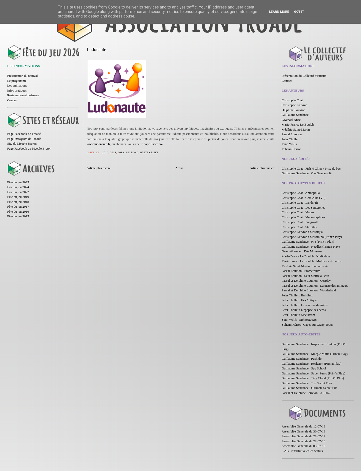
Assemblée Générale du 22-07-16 (303, 441)
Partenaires (149, 152)
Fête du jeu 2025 (18, 182)
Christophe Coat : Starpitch (299, 227)
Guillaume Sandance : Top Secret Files (307, 383)
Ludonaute (96, 49)
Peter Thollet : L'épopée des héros (304, 310)
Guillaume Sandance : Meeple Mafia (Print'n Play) (315, 354)
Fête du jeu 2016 (18, 211)
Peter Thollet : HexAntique (299, 300)
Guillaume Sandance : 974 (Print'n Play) (308, 241)
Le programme (17, 81)
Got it (299, 12)
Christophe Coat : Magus (298, 212)
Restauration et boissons (23, 95)
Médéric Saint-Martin (296, 129)
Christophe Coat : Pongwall (300, 222)
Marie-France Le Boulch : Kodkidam (306, 256)
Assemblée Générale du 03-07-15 (303, 446)
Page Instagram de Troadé (24, 139)
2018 (113, 152)
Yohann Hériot (291, 149)
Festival (132, 152)
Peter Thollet (290, 139)
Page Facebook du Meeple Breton (29, 148)
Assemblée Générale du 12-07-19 (303, 426)
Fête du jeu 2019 (18, 197)
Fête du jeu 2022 (18, 192)
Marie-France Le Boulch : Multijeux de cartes (311, 261)
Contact (12, 100)
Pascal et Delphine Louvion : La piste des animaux (315, 285)
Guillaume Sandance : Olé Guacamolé (306, 173)
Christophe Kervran (294, 105)
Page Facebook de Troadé (24, 134)
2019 (121, 152)
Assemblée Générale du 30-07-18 (303, 431)
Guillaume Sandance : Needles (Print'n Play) (311, 246)
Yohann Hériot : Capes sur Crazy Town (307, 324)
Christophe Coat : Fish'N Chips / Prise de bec (311, 168)
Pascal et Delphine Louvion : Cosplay (306, 280)
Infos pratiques (17, 90)
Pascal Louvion (292, 134)
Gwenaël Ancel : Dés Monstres (302, 251)
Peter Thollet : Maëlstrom (298, 315)
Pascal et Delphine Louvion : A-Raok (306, 393)
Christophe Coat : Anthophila (301, 193)
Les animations (17, 85)
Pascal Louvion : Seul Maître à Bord (305, 276)
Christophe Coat (292, 100)
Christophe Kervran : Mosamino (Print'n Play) (312, 237)
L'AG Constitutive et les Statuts (302, 451)
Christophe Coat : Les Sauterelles (303, 207)
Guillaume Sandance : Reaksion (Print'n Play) (311, 363)
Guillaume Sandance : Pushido (302, 358)
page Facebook (153, 144)
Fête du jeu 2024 (18, 187)
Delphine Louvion (293, 110)
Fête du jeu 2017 (18, 206)
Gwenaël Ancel (292, 120)
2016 (105, 152)
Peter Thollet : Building (297, 295)
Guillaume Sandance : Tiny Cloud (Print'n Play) (313, 378)
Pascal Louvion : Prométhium (301, 271)
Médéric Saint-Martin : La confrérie (305, 266)
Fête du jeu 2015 (18, 216)
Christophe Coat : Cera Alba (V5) (303, 198)
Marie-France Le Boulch (298, 124)
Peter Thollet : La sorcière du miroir (305, 305)
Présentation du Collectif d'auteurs (304, 76)
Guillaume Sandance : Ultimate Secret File (309, 388)
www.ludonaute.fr (98, 144)
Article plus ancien (262, 168)
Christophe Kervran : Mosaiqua (302, 232)
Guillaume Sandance (295, 115)
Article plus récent (99, 168)
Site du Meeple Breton (22, 143)
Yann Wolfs (289, 144)
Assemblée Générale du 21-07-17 (303, 436)
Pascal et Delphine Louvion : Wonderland (309, 290)
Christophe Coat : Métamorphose (303, 217)
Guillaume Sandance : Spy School (304, 368)
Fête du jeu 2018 (18, 202)
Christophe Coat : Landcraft (300, 202)
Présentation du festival (22, 76)
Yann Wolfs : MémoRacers (299, 319)
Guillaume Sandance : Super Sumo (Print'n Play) (313, 373)
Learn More (279, 12)
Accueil (180, 168)
